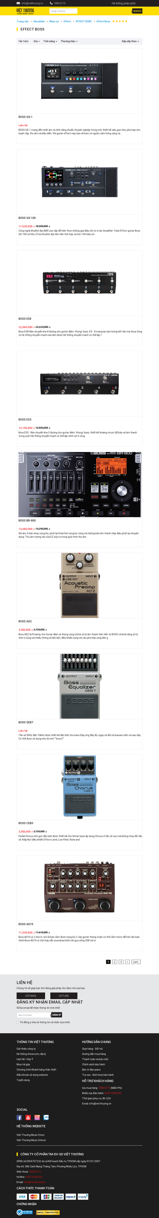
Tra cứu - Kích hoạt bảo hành (98, 1074)
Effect (67, 21)
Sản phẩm (39, 21)
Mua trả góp (23, 1064)
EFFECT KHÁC (84, 21)
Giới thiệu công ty (26, 1048)
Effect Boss (103, 21)
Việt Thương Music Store (30, 1135)
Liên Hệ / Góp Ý (25, 1059)
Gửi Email (31, 995)
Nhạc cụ (54, 21)
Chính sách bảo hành (93, 1064)
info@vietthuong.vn (32, 3)
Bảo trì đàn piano (91, 1069)
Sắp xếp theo (130, 41)
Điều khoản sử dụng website (32, 1074)
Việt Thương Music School (31, 1140)
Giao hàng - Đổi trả (92, 1048)
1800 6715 (60, 3)
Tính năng (50, 41)
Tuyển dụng (23, 1080)
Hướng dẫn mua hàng (94, 1054)
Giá (37, 41)
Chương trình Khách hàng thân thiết (36, 1069)
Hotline (64, 995)
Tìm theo (23, 41)
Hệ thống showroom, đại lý (31, 1054)
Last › (136, 961)
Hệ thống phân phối (123, 3)
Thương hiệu (69, 41)
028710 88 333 (112, 1093)
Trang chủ (22, 21)
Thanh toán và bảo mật (95, 1059)
